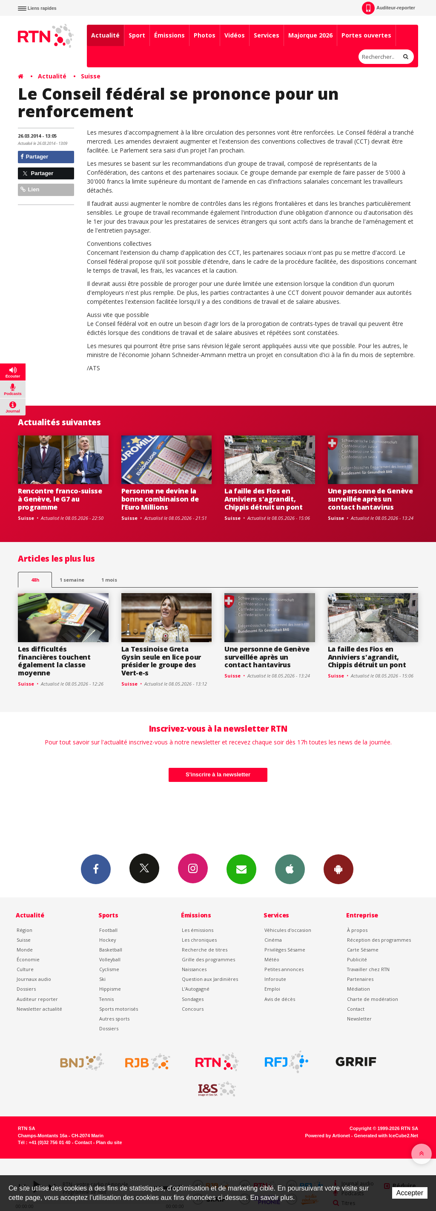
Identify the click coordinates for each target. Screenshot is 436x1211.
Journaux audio (34, 979)
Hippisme (110, 989)
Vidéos (234, 35)
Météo (271, 959)
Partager (34, 156)
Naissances (194, 969)
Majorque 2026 (310, 35)
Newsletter (359, 1018)
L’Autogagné (195, 989)
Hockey (107, 940)
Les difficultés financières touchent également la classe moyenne (54, 661)
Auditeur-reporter (388, 8)
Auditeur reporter (37, 999)
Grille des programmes (208, 959)
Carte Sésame (363, 949)
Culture (25, 969)
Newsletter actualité (39, 1009)
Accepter (409, 1193)
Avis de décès (279, 999)
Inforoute (275, 979)
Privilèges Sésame (284, 949)
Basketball (110, 949)
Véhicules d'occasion (287, 930)
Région (24, 930)
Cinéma (273, 940)
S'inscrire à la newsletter (218, 774)
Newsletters (241, 868)
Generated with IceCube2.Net (386, 1135)
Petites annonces (284, 969)
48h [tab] (35, 580)
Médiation (358, 989)
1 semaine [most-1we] (72, 580)
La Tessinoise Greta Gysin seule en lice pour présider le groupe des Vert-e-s (161, 661)
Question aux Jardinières (210, 979)
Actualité (105, 35)
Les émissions (197, 930)
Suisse (90, 76)
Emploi (272, 989)
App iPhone (290, 868)
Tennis (106, 999)
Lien (29, 189)
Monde (25, 949)
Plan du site (109, 1142)
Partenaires (360, 979)
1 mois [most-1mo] (109, 580)
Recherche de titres (204, 949)
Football (108, 930)
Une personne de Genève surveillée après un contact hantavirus (370, 499)
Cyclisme (109, 969)
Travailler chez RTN (368, 969)
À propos (357, 930)
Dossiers (26, 989)
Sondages (193, 999)
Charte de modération (372, 999)
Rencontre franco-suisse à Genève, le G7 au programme (60, 499)
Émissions (169, 35)
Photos (204, 35)
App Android (338, 868)
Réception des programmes (379, 940)
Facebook (96, 868)
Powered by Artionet (327, 1135)
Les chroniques (199, 940)
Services (266, 35)
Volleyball (109, 959)
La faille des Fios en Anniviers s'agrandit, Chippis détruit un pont (263, 499)
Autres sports (114, 1018)
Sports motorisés (118, 1009)
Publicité (357, 959)
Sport (137, 35)
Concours (193, 1009)
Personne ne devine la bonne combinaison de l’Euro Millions (160, 499)
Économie (28, 959)
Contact (355, 1009)
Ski (102, 979)
